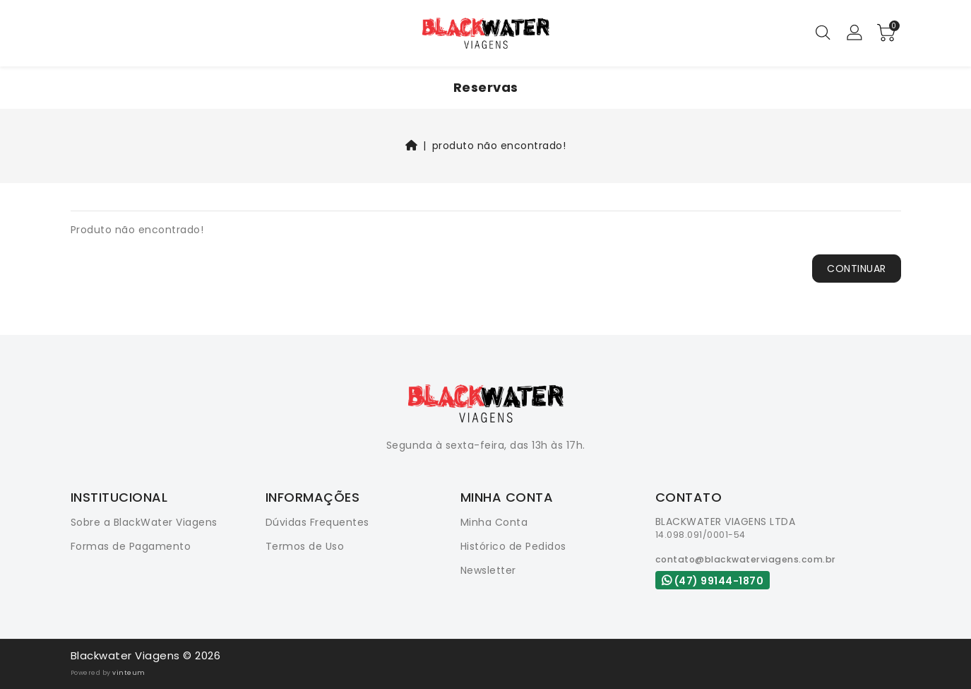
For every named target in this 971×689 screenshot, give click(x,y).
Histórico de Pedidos (513, 546)
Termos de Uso (305, 546)
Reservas (485, 87)
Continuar (856, 268)
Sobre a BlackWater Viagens (144, 522)
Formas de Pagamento (131, 546)
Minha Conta (494, 522)
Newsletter (488, 570)
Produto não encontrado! (499, 146)
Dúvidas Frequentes (317, 522)
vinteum (128, 673)
